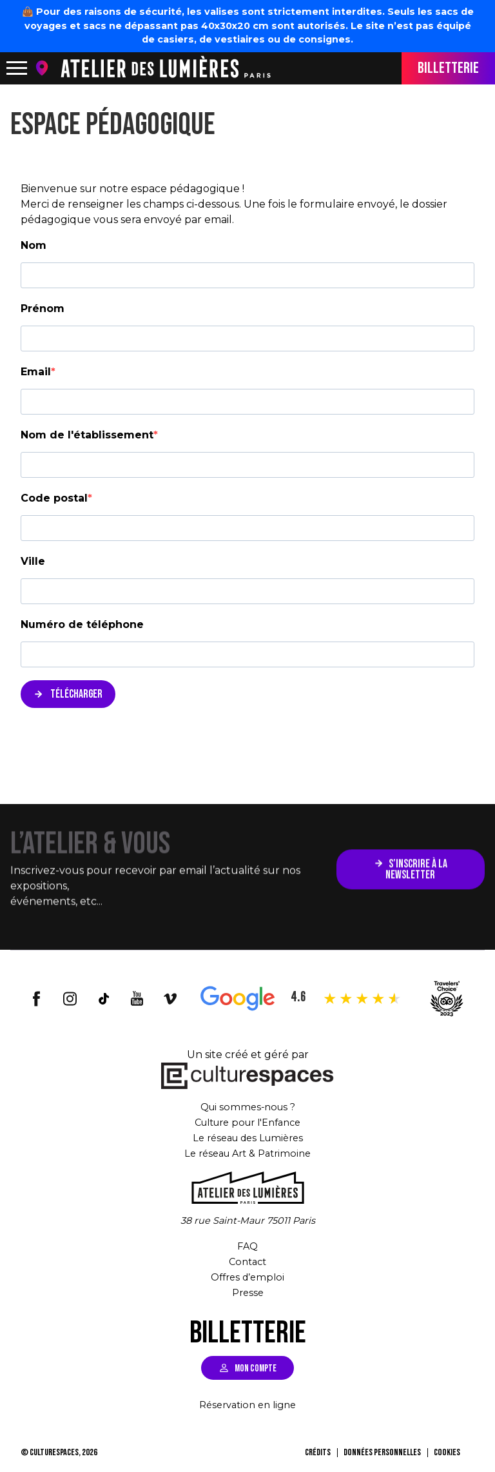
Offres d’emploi (247, 1277)
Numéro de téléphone (82, 624)
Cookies (447, 1452)
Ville (33, 561)
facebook (36, 998)
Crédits (318, 1452)
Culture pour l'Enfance (248, 1122)
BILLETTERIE (448, 68)
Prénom (42, 308)
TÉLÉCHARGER (75, 694)
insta (70, 998)
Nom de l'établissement (87, 435)
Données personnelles (382, 1452)
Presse (248, 1292)
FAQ (247, 1246)
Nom (33, 245)
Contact (247, 1261)
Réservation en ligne (247, 1404)
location (44, 68)
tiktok (103, 998)
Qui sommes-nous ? (247, 1107)
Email (36, 372)
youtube (137, 998)
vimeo (170, 998)
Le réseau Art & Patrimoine (247, 1153)
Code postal (54, 498)
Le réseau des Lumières (247, 1138)
